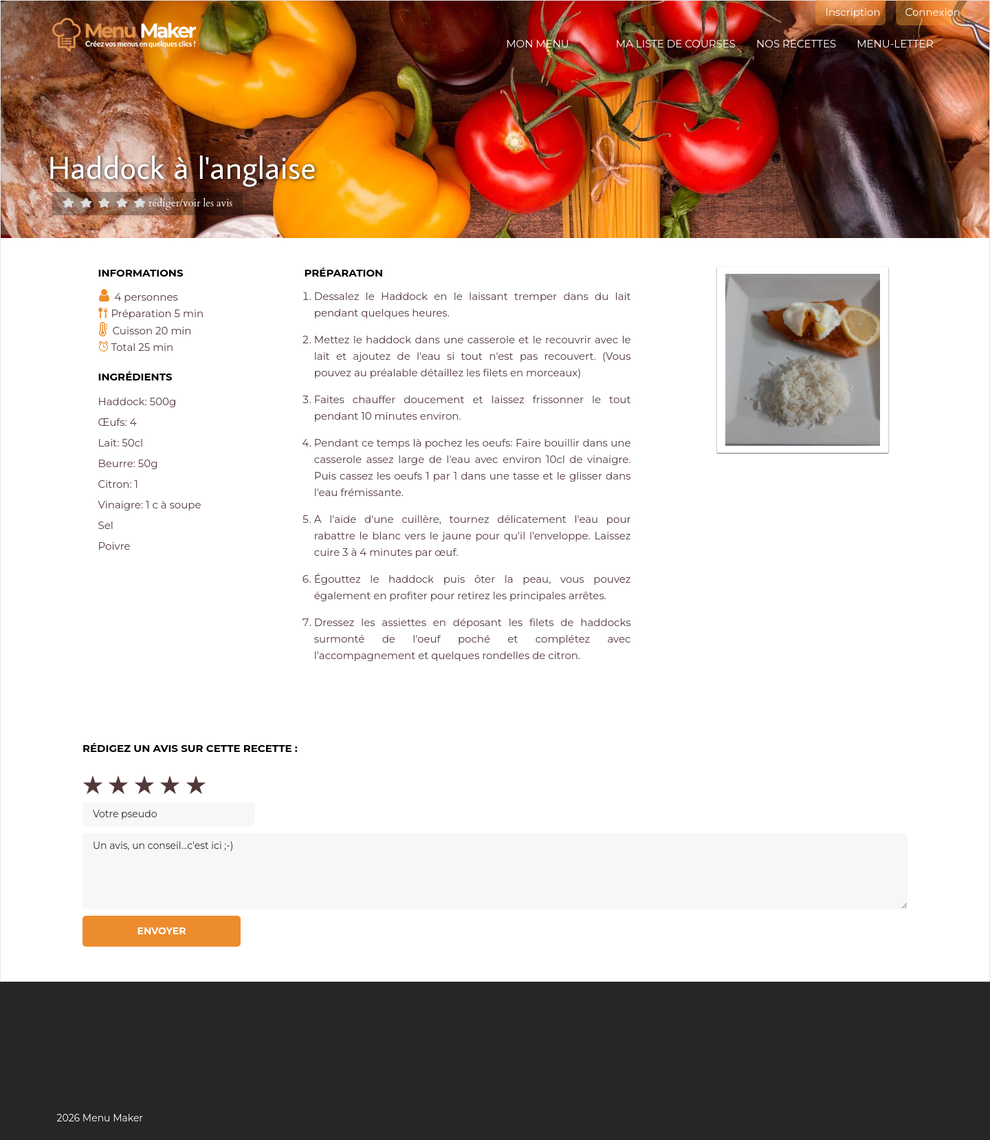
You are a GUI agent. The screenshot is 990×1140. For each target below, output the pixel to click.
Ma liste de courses (676, 43)
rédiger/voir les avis (190, 202)
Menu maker (131, 35)
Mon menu (537, 43)
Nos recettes (796, 43)
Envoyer (161, 931)
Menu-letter (895, 43)
